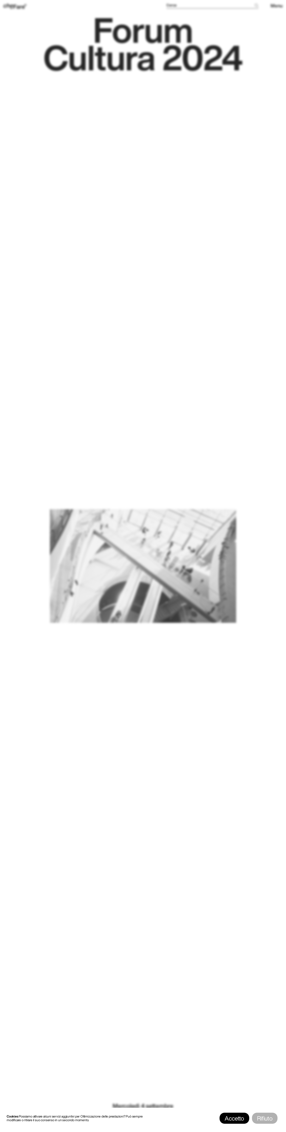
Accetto (234, 1118)
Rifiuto (264, 1118)
